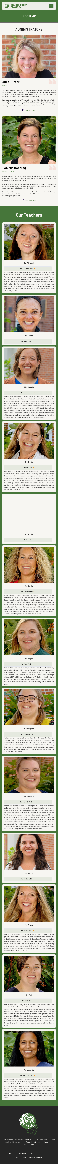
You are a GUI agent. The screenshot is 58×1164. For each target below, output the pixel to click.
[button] (51, 5)
